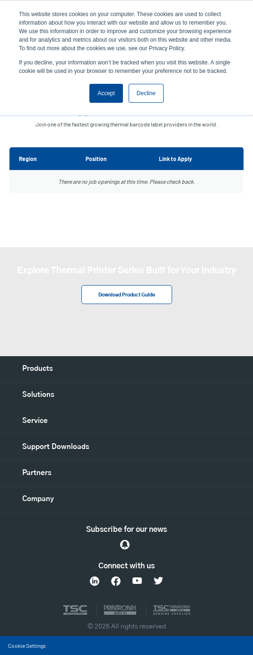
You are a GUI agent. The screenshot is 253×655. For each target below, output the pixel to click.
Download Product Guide (126, 295)
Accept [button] (106, 93)
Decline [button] (146, 93)
